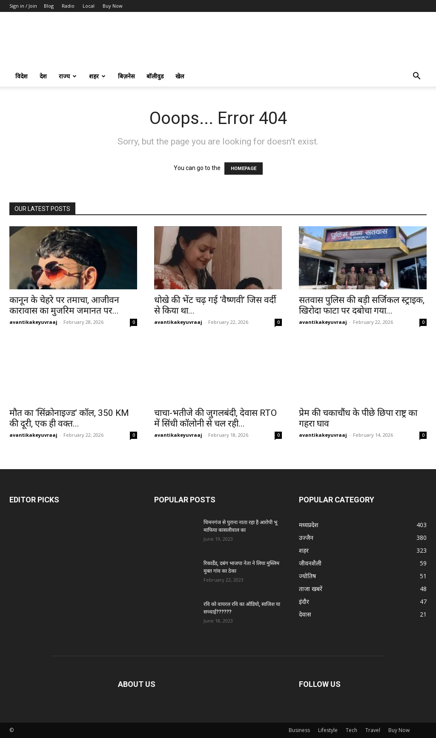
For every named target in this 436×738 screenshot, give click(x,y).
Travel (372, 730)
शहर (97, 76)
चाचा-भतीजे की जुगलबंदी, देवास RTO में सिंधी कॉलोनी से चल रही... (215, 418)
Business (299, 730)
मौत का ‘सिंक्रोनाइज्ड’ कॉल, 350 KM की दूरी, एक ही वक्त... (69, 418)
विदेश (21, 76)
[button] (416, 77)
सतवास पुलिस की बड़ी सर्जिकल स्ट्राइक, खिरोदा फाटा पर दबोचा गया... (362, 305)
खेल (179, 76)
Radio (68, 6)
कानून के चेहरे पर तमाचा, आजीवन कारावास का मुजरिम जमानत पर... (64, 305)
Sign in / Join (23, 6)
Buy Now (113, 6)
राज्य (68, 76)
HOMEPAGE (243, 168)
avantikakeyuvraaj (33, 322)
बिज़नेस (126, 76)
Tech (351, 730)
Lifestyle (328, 730)
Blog (49, 6)
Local (89, 6)
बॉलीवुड (155, 76)
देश (43, 76)
